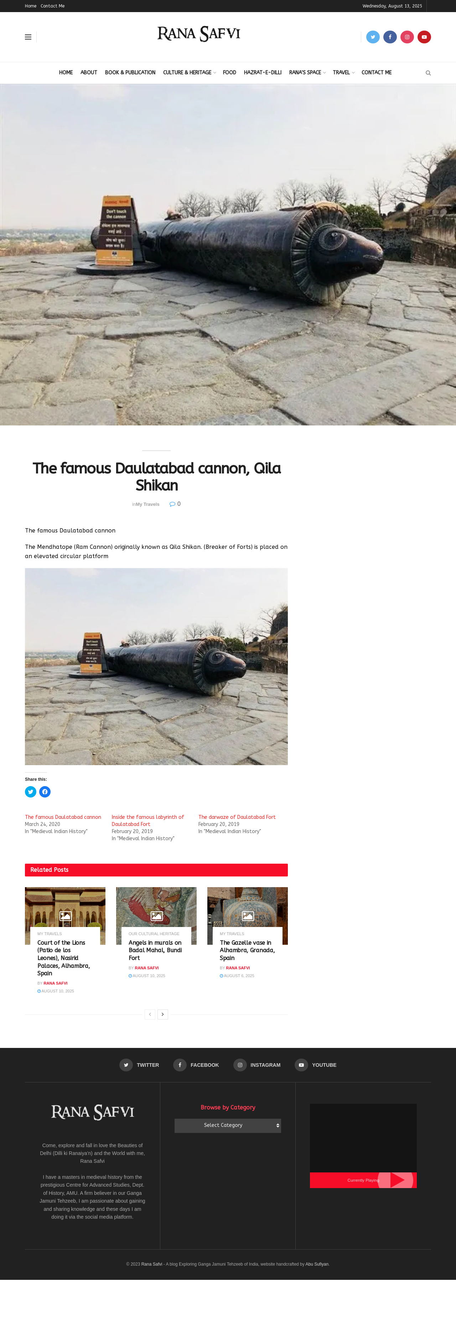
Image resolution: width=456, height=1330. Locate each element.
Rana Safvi (56, 983)
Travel (341, 73)
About (89, 73)
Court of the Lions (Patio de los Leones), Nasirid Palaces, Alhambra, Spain (63, 958)
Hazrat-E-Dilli (262, 73)
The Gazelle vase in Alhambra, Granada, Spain (247, 950)
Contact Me (52, 6)
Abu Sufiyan (316, 1264)
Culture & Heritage (187, 73)
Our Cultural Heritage (154, 934)
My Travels (148, 504)
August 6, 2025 (237, 976)
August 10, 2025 (55, 991)
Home (30, 6)
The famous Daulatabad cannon (63, 817)
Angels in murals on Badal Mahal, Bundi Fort (155, 950)
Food (229, 73)
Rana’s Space (305, 73)
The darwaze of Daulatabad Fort (237, 817)
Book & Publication (130, 73)
